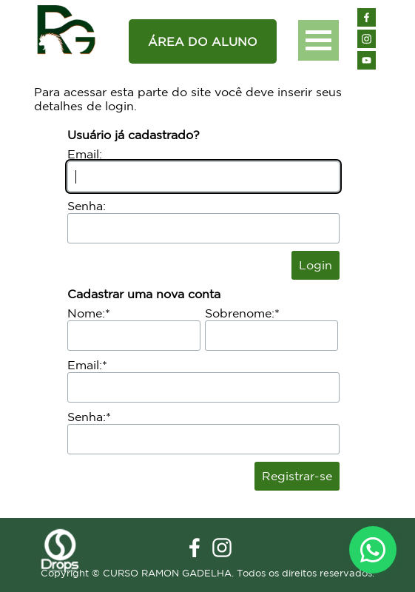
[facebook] (366, 17)
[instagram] (366, 39)
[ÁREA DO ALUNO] (203, 41)
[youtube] (366, 60)
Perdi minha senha (234, 265)
